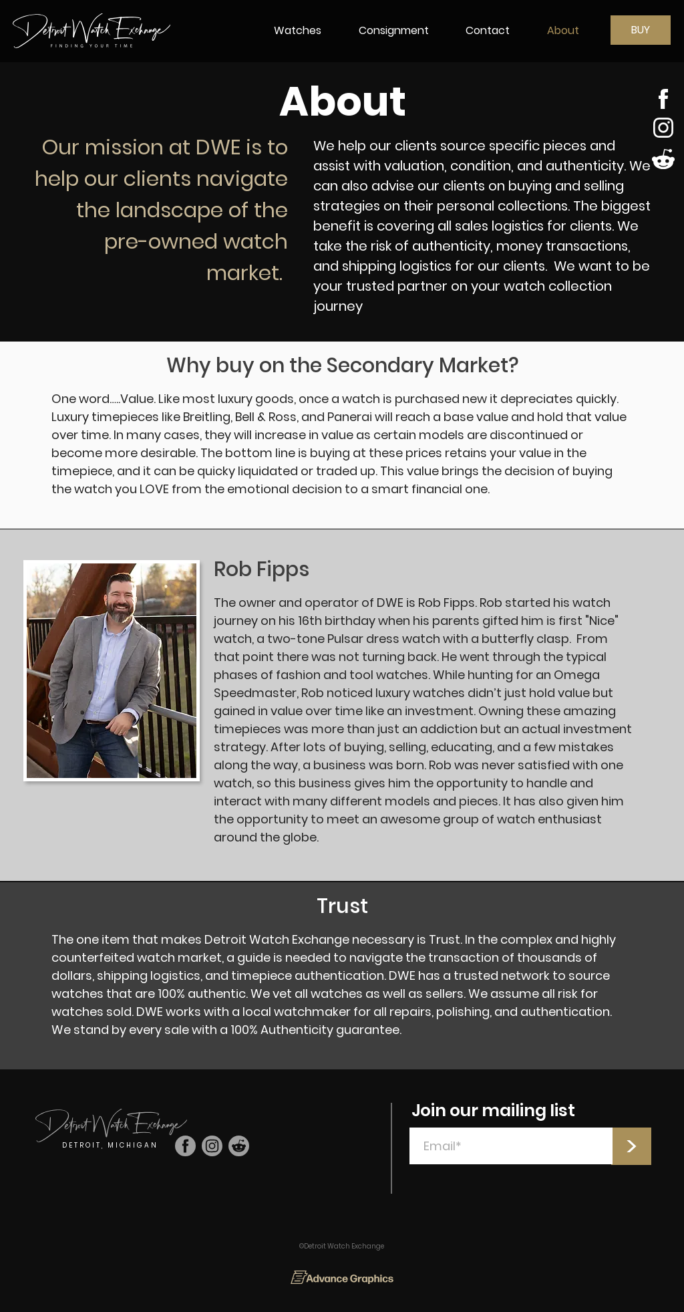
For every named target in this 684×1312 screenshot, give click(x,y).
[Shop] (663, 99)
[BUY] (641, 30)
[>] (631, 1146)
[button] (297, 30)
